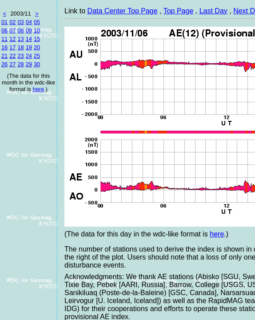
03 (20, 22)
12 (12, 39)
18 (20, 47)
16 (4, 47)
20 (37, 47)
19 (29, 47)
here (38, 89)
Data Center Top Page (123, 11)
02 (12, 22)
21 (4, 55)
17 (12, 47)
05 (37, 22)
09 (29, 30)
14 (29, 39)
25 (37, 55)
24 (29, 55)
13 (20, 39)
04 (29, 22)
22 (12, 55)
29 (29, 64)
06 (4, 30)
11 (4, 39)
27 (12, 64)
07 (12, 30)
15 (37, 39)
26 (4, 64)
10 (37, 30)
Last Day (213, 11)
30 (37, 64)
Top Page (178, 11)
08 (20, 30)
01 (4, 22)
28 (20, 64)
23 (20, 55)
